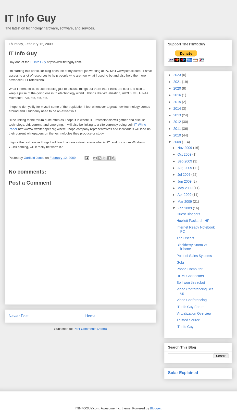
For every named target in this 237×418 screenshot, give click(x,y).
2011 (177, 129)
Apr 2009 (184, 195)
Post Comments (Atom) (90, 329)
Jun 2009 (185, 181)
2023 (177, 75)
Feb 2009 (185, 208)
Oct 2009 (184, 154)
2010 (177, 135)
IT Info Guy (30, 18)
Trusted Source (188, 320)
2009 (177, 142)
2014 (177, 108)
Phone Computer (189, 269)
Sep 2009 (185, 161)
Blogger (155, 408)
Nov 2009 (185, 148)
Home (90, 316)
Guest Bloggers (188, 214)
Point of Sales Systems (194, 256)
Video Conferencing (191, 300)
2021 (177, 82)
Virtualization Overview (193, 313)
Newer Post (19, 316)
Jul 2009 (184, 174)
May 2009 (185, 188)
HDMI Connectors (190, 276)
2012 (177, 122)
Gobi (180, 262)
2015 (177, 102)
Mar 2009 (185, 201)
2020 (177, 88)
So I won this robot (190, 282)
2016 (177, 95)
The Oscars (185, 238)
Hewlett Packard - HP (192, 221)
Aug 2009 (185, 168)
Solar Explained (183, 372)
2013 (177, 115)
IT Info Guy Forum (190, 307)
